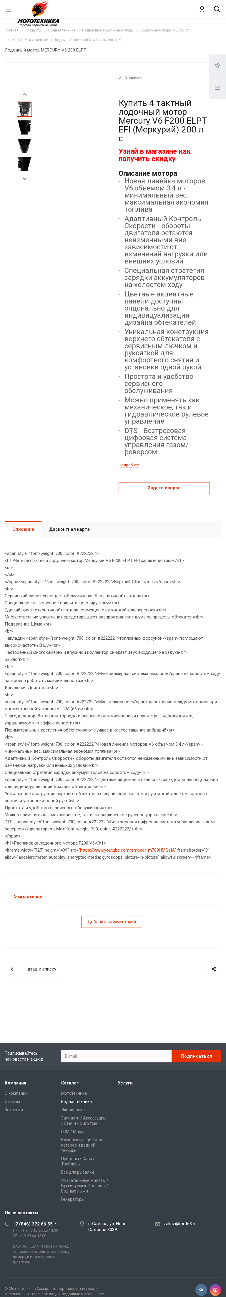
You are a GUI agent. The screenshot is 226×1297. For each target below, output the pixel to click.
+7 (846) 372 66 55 (33, 1224)
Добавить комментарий (111, 921)
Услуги (125, 1083)
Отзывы (12, 1101)
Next (24, 179)
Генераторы (72, 1199)
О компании (16, 1093)
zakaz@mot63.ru (180, 1223)
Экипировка (73, 1109)
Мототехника (74, 1093)
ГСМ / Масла (73, 1131)
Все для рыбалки (77, 1172)
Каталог (70, 1083)
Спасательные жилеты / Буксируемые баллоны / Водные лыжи (84, 1185)
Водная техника (76, 1101)
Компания (15, 1083)
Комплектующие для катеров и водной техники (81, 1145)
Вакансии (14, 1109)
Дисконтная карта (69, 529)
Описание (23, 529)
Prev (24, 94)
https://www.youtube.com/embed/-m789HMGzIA (127, 850)
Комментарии (27, 897)
